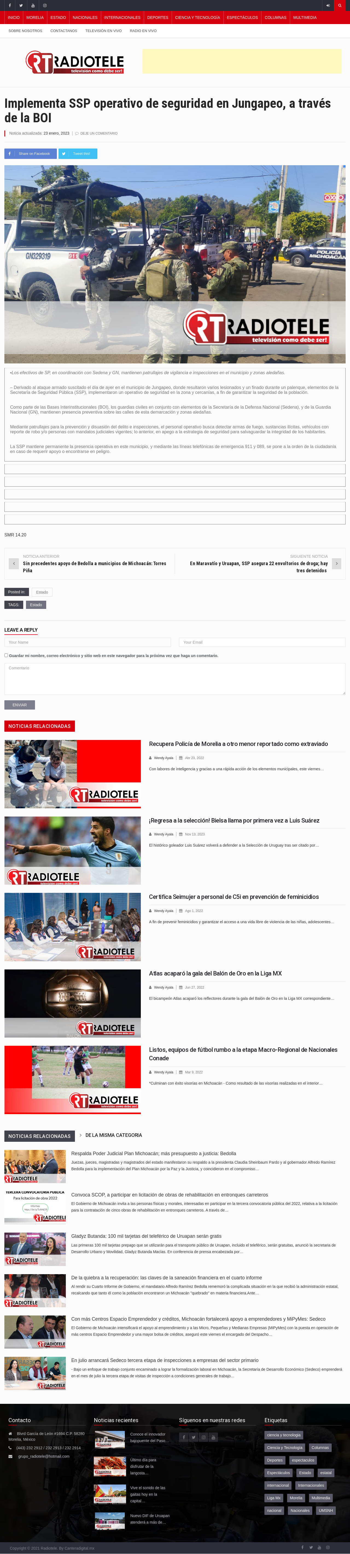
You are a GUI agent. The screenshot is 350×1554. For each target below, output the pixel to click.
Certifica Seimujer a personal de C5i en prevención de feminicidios (234, 896)
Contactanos (64, 31)
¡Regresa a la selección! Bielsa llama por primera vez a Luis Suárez (234, 820)
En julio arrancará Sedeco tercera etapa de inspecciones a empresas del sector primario (165, 1360)
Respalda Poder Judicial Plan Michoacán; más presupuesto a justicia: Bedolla (153, 1153)
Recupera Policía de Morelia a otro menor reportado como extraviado (238, 743)
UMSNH (326, 1510)
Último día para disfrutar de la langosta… (143, 1466)
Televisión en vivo (103, 31)
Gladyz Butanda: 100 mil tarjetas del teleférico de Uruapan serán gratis (146, 1236)
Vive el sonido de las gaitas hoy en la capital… (147, 1494)
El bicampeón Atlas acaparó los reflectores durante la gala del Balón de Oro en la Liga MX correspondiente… (241, 998)
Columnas (275, 17)
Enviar (20, 704)
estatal (326, 1472)
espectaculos (303, 1460)
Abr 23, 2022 (196, 758)
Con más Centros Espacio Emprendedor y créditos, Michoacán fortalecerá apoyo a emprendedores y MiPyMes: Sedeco (198, 1318)
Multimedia (305, 17)
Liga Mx (274, 1497)
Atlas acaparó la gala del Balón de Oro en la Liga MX (215, 973)
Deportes (157, 17)
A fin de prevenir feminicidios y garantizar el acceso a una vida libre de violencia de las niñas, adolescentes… (241, 921)
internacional (278, 1485)
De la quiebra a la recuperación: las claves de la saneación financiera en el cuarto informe (166, 1277)
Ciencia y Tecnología (197, 17)
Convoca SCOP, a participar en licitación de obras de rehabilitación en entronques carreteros (169, 1194)
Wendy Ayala (164, 758)
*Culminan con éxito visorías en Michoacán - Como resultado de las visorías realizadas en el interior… (236, 1082)
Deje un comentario (100, 133)
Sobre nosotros (25, 31)
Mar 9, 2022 (195, 1072)
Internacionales (122, 17)
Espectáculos (242, 17)
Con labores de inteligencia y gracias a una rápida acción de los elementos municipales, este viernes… (236, 768)
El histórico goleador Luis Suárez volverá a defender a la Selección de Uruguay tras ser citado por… (234, 845)
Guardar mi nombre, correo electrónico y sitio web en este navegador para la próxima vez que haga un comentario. (113, 655)
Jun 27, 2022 (196, 987)
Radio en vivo (143, 31)
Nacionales (85, 17)
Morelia (35, 17)
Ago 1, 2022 (196, 910)
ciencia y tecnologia (284, 1435)
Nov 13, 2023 (197, 834)
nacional (274, 1510)
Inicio (14, 17)
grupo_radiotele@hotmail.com (43, 1456)
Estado (58, 17)
